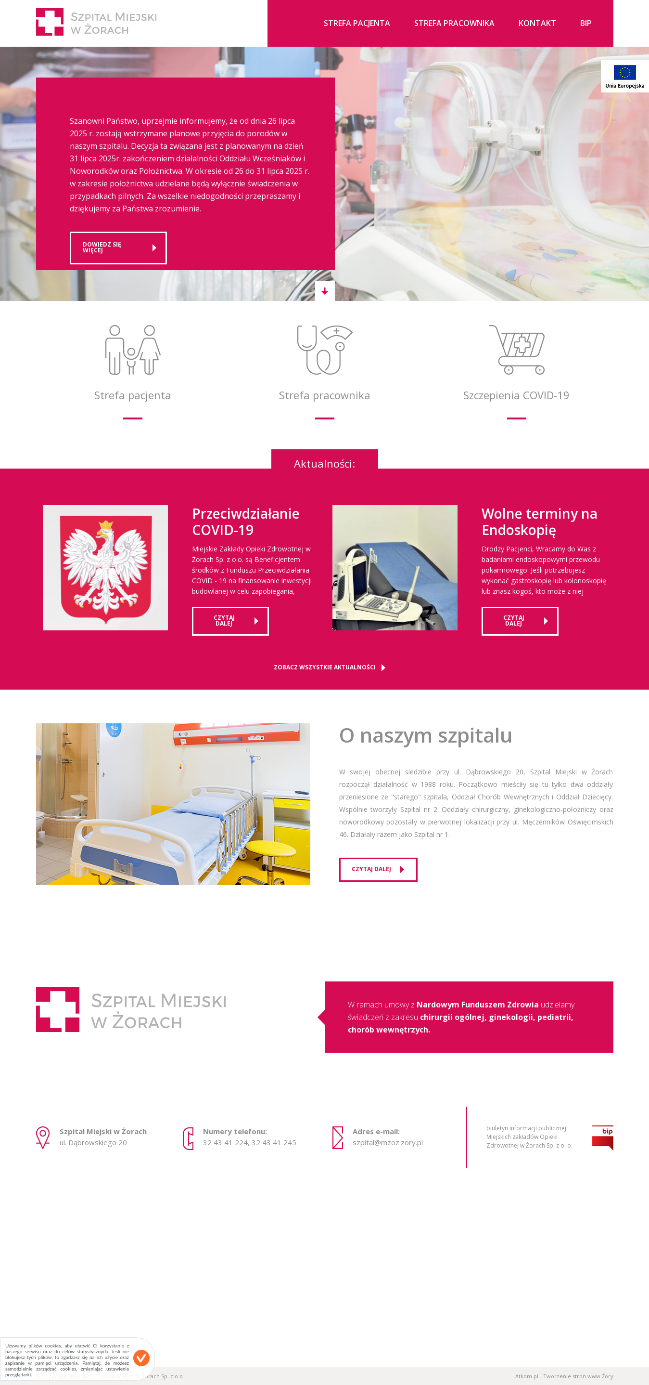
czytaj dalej (224, 620)
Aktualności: (324, 462)
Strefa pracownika (454, 23)
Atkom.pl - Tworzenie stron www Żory (564, 1376)
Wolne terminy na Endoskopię (540, 522)
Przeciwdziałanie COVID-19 (246, 522)
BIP (586, 23)
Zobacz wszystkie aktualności (325, 667)
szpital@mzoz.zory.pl (388, 1142)
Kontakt (537, 23)
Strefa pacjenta (357, 23)
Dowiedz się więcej (102, 247)
